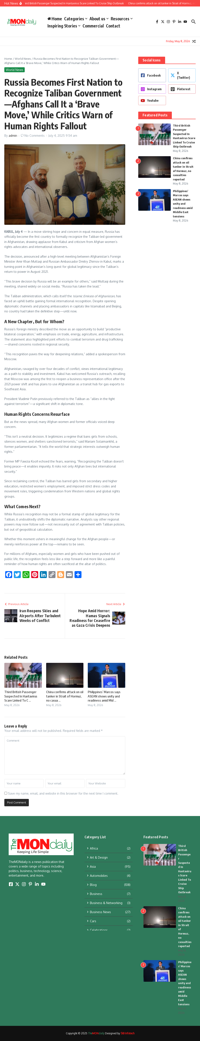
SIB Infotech (127, 1033)
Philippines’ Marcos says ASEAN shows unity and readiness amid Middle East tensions (183, 203)
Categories (75, 18)
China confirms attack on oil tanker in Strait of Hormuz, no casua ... (64, 696)
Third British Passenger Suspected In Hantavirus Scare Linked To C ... (20, 696)
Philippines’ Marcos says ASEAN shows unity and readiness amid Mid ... (104, 696)
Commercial (93, 25)
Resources (122, 18)
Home (8, 58)
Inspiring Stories (63, 25)
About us (99, 18)
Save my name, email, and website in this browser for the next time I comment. (63, 793)
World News (23, 58)
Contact (113, 25)
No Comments (34, 135)
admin (13, 135)
